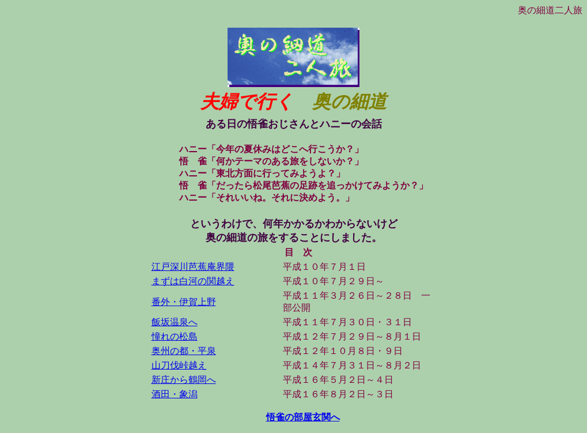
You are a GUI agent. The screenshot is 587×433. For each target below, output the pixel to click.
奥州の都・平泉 (184, 351)
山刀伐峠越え (179, 365)
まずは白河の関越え (193, 281)
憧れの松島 (175, 336)
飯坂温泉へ (175, 322)
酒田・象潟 (175, 394)
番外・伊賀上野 (184, 302)
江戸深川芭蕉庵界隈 (193, 267)
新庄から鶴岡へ (184, 380)
